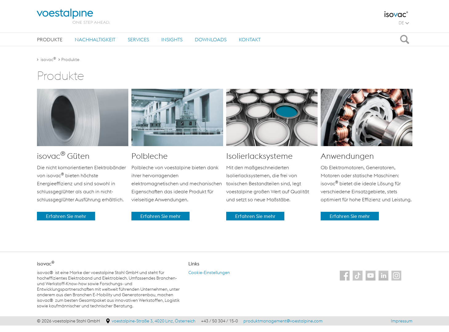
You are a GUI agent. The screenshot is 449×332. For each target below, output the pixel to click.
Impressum (401, 321)
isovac (48, 59)
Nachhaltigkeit (95, 39)
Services (138, 39)
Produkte (49, 39)
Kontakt (250, 39)
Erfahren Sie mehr (66, 216)
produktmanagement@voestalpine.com (283, 321)
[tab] (50, 39)
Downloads (211, 39)
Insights (171, 39)
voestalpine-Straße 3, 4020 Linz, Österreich (154, 321)
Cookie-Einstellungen (209, 272)
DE (404, 23)
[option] (82, 154)
